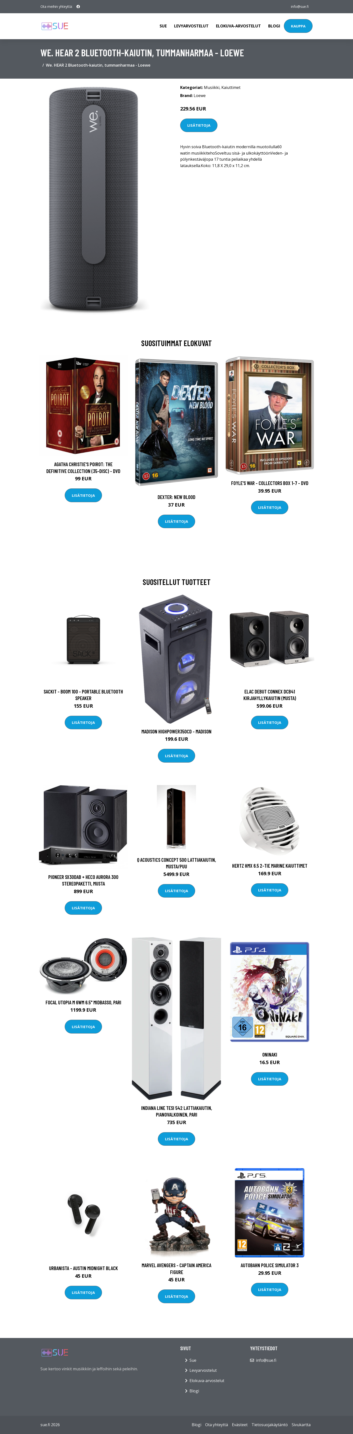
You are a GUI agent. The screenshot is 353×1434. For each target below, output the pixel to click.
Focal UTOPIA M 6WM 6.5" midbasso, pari (83, 1002)
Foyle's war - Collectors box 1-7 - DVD (269, 483)
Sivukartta (301, 1424)
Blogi (274, 26)
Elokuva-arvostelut (238, 26)
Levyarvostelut (191, 26)
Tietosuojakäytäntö (270, 1424)
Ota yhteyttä (216, 1424)
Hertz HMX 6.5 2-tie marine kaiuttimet (269, 866)
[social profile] (78, 6)
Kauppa (298, 26)
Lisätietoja (198, 125)
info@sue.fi (300, 6)
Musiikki (211, 87)
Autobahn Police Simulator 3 (270, 1265)
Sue (163, 26)
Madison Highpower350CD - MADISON (176, 731)
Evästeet (240, 1424)
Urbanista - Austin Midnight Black (83, 1268)
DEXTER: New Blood (176, 497)
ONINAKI (269, 1054)
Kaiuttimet (230, 87)
